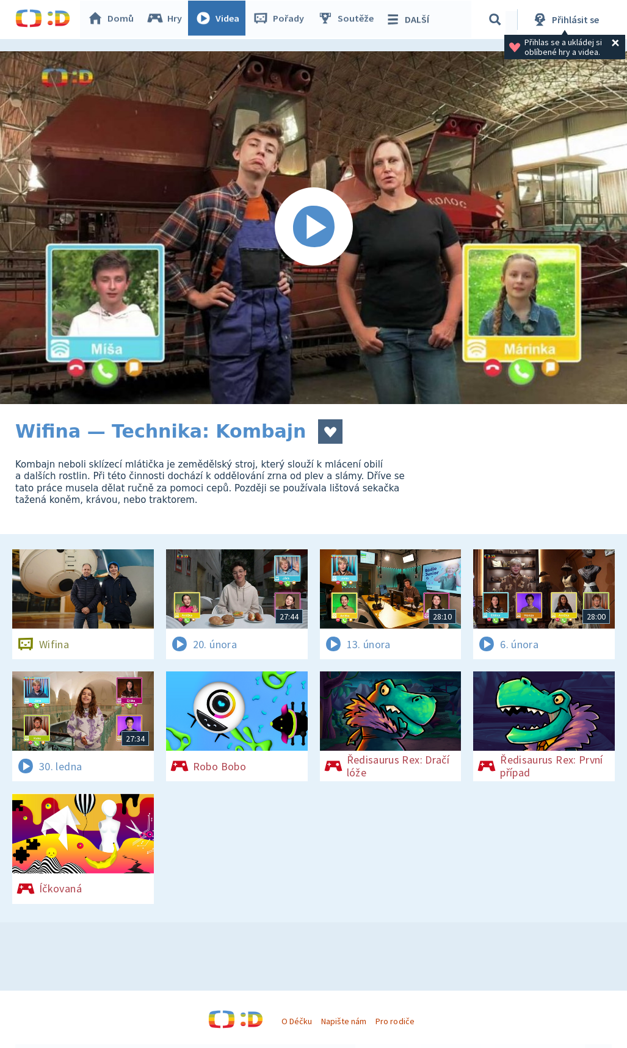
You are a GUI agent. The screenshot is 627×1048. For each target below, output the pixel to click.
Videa (220, 19)
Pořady (281, 19)
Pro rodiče (394, 1021)
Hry (168, 19)
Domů (113, 19)
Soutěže (348, 19)
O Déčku (296, 1021)
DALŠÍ (410, 19)
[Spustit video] (313, 227)
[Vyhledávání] (497, 19)
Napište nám (343, 1021)
